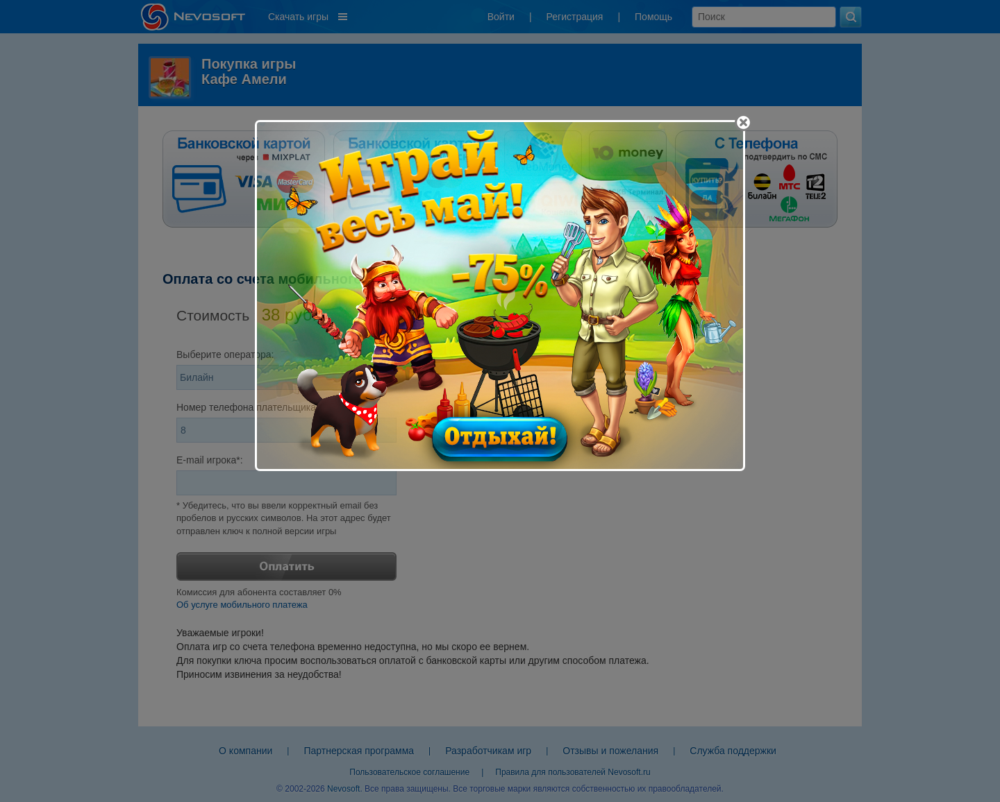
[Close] (743, 122)
